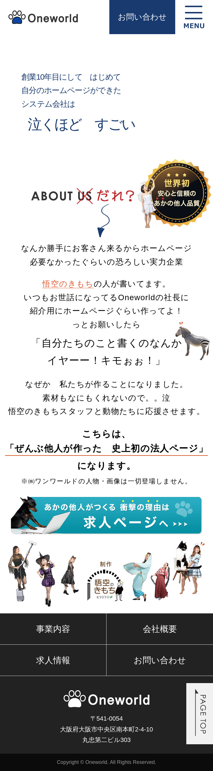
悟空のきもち (67, 284)
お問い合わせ (142, 17)
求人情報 (53, 660)
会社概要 (160, 629)
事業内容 (53, 629)
